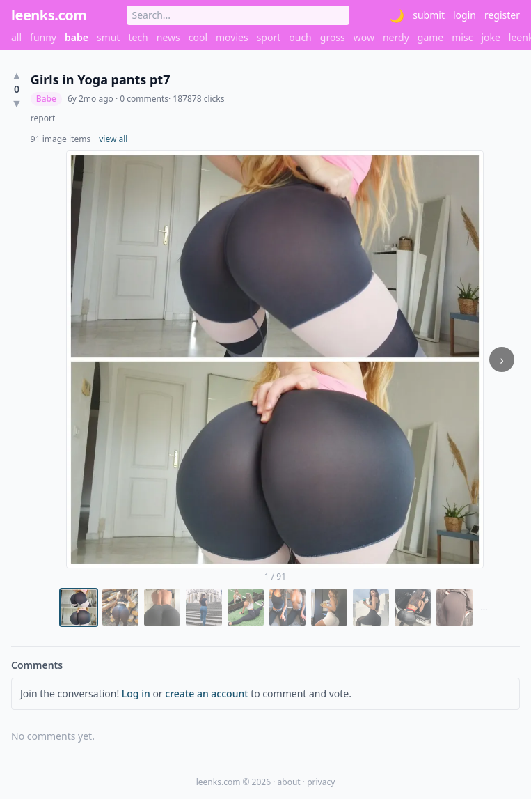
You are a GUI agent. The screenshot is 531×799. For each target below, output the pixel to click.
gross (332, 37)
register (502, 15)
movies (232, 37)
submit (429, 15)
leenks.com (48, 15)
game (430, 37)
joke (490, 37)
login (464, 15)
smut (108, 37)
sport (269, 37)
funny (43, 37)
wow (364, 37)
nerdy (396, 37)
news (168, 37)
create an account (206, 693)
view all (113, 139)
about (289, 782)
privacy (321, 782)
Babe (46, 98)
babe (76, 37)
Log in (136, 693)
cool (198, 37)
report (43, 118)
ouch (300, 37)
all (16, 37)
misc (462, 37)
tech (138, 37)
